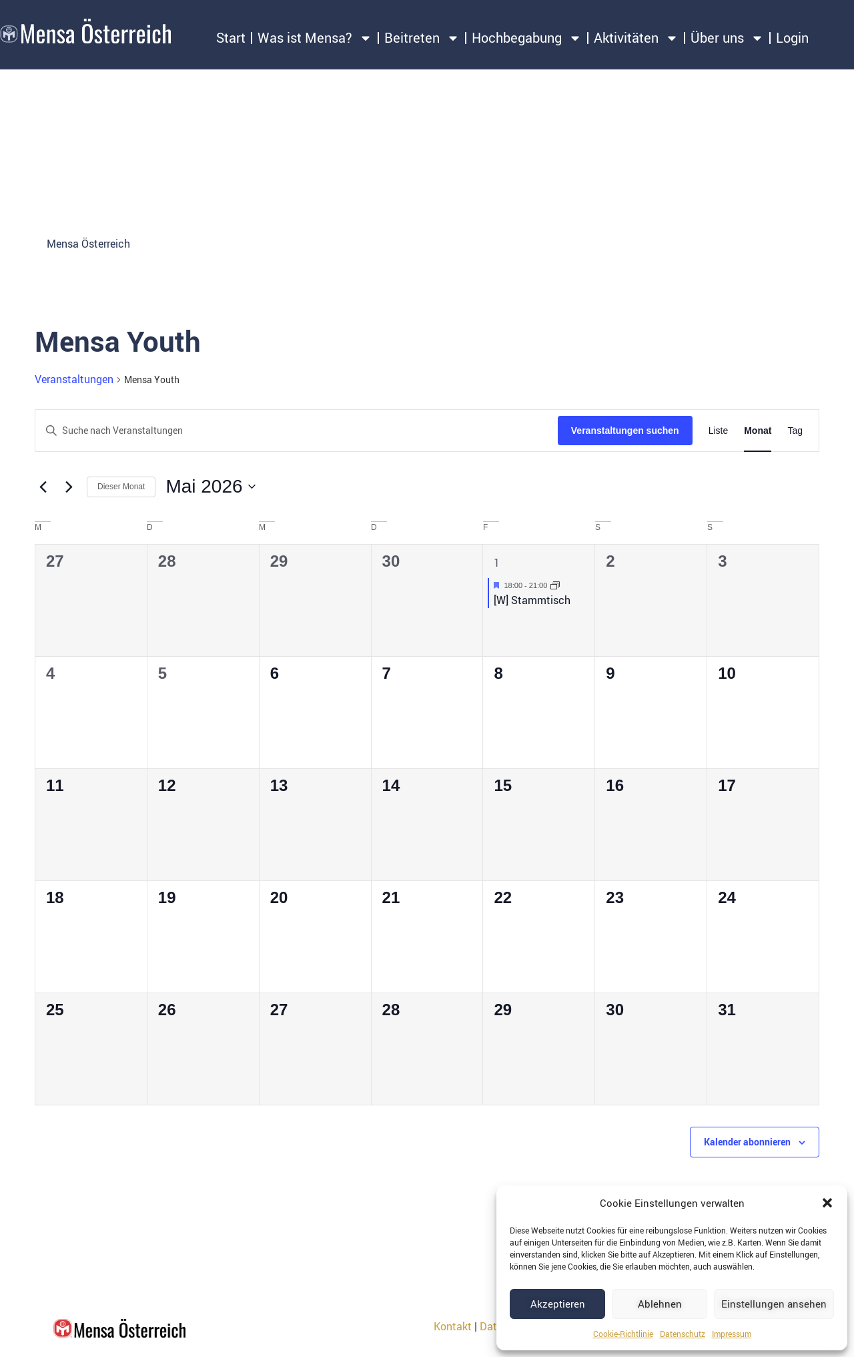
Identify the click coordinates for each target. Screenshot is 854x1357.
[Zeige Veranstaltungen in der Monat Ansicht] (757, 431)
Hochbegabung (527, 38)
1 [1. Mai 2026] (497, 562)
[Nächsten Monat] (69, 487)
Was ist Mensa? (315, 38)
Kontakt (453, 1326)
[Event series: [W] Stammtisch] (555, 585)
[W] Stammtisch (532, 600)
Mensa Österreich (88, 243)
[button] (827, 1202)
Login (792, 38)
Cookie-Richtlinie (623, 1333)
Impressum (731, 1333)
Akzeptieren (557, 1303)
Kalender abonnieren (747, 1141)
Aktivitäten (636, 38)
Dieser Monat (121, 486)
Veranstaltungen (74, 379)
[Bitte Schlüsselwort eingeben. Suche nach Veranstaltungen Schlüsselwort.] (296, 431)
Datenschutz (682, 1333)
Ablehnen (660, 1303)
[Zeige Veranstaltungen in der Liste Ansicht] (719, 431)
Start (231, 38)
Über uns (727, 38)
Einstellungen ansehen (774, 1303)
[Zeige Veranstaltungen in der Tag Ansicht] (795, 431)
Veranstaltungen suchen (625, 430)
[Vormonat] (43, 487)
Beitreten (422, 38)
